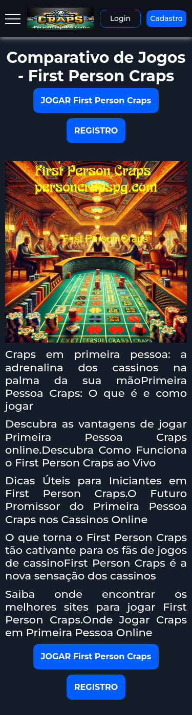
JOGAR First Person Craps (96, 100)
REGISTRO (96, 131)
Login (120, 18)
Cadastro (166, 18)
